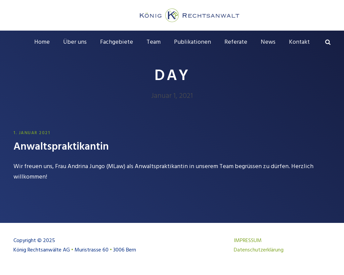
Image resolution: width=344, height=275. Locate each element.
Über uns (75, 42)
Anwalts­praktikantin (61, 147)
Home (42, 42)
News (268, 42)
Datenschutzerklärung (259, 250)
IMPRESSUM (248, 240)
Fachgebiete (116, 42)
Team (153, 42)
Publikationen (192, 42)
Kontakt (299, 42)
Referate (235, 42)
